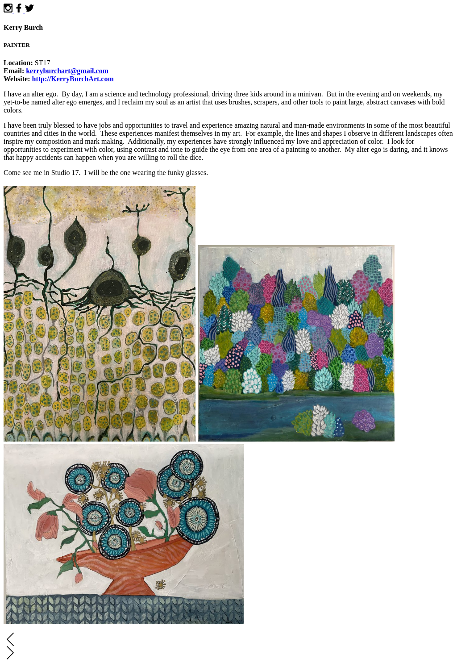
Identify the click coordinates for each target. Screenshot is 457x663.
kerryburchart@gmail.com (67, 71)
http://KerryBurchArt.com (73, 79)
